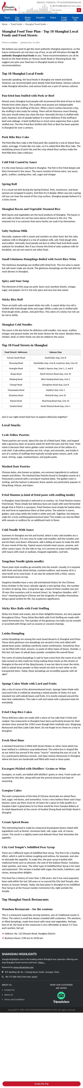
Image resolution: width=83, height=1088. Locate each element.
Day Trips (17, 19)
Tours (7, 18)
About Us (41, 2)
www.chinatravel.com (23, 967)
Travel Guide (64, 19)
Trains (53, 17)
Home (5, 24)
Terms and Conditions (14, 999)
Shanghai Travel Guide (35, 24)
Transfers (40, 18)
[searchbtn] (79, 10)
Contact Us (50, 2)
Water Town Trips (28, 20)
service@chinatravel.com (70, 2)
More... (41, 962)
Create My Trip (75, 19)
